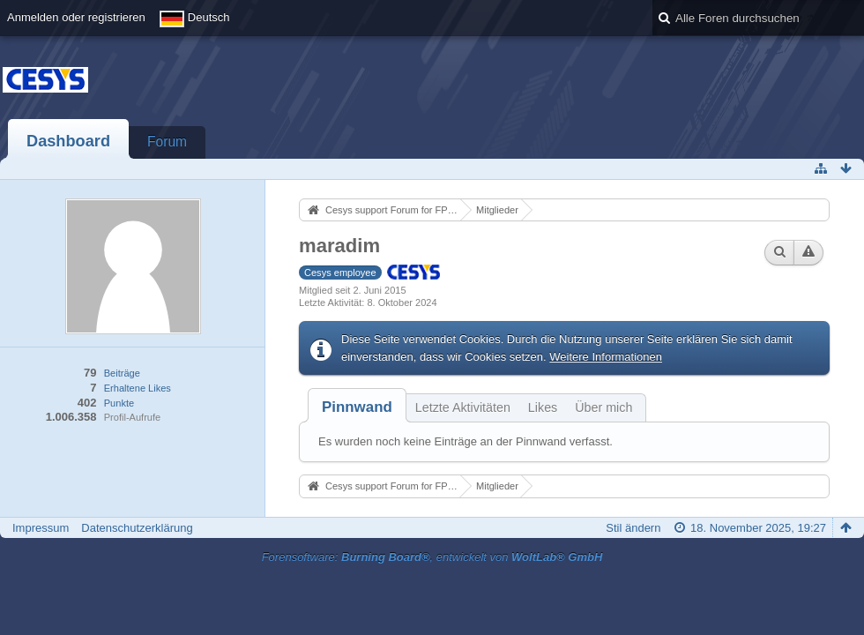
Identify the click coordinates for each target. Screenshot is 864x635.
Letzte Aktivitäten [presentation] (462, 407)
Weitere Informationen (605, 356)
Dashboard (68, 141)
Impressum (40, 527)
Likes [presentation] (542, 407)
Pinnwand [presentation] (357, 407)
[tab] (357, 407)
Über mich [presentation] (603, 407)
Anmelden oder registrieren (76, 17)
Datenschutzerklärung (136, 527)
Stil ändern (633, 527)
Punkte (119, 403)
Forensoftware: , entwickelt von (432, 557)
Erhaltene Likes (137, 388)
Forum (167, 141)
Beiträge (122, 373)
